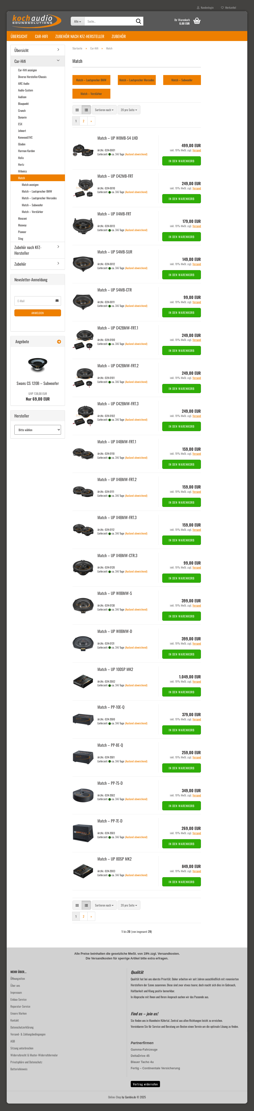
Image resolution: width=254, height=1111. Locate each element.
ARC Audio (23, 91)
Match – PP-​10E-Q (111, 714)
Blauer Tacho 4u (142, 1069)
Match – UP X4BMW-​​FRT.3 (117, 525)
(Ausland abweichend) (136, 162)
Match (21, 185)
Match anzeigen (30, 192)
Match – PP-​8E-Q (110, 752)
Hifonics (22, 178)
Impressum (16, 1000)
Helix (21, 165)
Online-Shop (114, 1104)
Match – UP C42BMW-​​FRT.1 (117, 335)
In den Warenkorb (181, 168)
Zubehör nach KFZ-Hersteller (79, 36)
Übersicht (19, 36)
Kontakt (14, 1028)
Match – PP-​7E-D (109, 828)
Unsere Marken (18, 1021)
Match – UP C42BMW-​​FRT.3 (118, 411)
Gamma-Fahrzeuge (144, 1057)
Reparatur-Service (20, 1014)
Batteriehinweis (18, 1076)
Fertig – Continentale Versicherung (155, 1075)
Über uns (15, 993)
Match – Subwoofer (32, 212)
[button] (77, 117)
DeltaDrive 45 (140, 1063)
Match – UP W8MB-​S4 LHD (117, 145)
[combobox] (104, 117)
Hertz (21, 172)
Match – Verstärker (32, 219)
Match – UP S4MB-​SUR (114, 259)
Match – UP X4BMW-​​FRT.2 (117, 487)
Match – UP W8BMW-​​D (114, 639)
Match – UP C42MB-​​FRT (115, 183)
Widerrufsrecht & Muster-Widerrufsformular (34, 1062)
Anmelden (38, 320)
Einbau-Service (18, 1007)
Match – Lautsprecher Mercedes (39, 205)
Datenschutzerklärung (21, 1034)
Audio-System (25, 97)
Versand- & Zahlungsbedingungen (27, 1041)
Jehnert (22, 138)
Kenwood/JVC (25, 145)
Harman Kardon (26, 158)
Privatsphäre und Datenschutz (26, 1069)
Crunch (22, 118)
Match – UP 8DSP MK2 (114, 866)
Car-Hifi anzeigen (27, 77)
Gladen (21, 151)
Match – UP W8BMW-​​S (114, 601)
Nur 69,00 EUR (38, 404)
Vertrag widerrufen (145, 1091)
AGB (12, 1048)
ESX (20, 131)
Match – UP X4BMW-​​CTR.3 (117, 563)
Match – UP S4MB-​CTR (114, 297)
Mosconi (22, 226)
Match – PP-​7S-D (110, 790)
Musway (22, 232)
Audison (22, 104)
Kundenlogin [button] (205, 7)
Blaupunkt (23, 111)
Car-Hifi (41, 36)
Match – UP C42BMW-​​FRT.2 (118, 373)
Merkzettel (228, 7)
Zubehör (119, 36)
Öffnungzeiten (17, 986)
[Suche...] (77, 21)
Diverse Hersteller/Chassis (32, 84)
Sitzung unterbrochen (21, 1055)
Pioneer (22, 239)
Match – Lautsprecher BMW (37, 199)
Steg (20, 246)
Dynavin (22, 125)
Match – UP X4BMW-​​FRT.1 (116, 449)
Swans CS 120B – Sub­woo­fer (38, 391)
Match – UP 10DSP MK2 (115, 677)
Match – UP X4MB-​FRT (114, 221)
